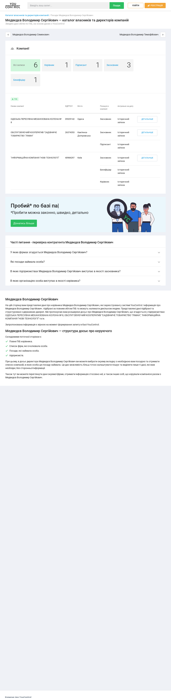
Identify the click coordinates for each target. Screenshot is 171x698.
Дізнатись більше (23, 223)
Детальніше (147, 119)
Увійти (135, 5)
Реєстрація (155, 5)
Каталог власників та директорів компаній (27, 15)
